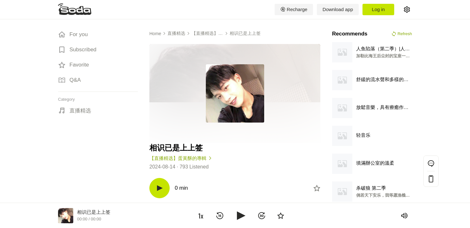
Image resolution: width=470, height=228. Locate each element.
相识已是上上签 (245, 33)
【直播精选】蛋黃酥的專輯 (207, 33)
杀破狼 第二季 (371, 188)
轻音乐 (363, 135)
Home (155, 33)
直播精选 (80, 111)
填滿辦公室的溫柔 (375, 163)
